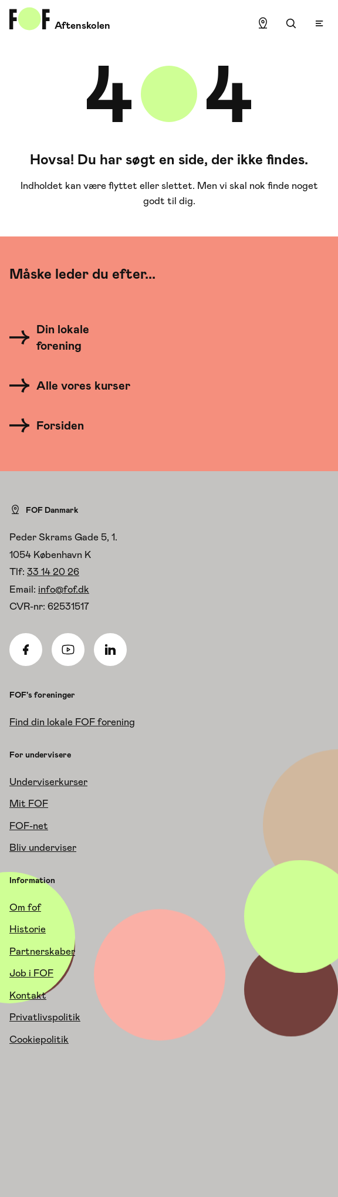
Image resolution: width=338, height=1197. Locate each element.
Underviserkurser (48, 781)
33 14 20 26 (53, 571)
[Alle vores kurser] (73, 385)
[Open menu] (319, 23)
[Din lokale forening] (73, 337)
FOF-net (28, 825)
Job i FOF (31, 972)
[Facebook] (25, 649)
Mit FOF (28, 803)
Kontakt (27, 995)
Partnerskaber (42, 951)
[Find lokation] (263, 23)
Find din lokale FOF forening (72, 721)
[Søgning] (291, 23)
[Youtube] (68, 649)
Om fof (25, 907)
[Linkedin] (110, 649)
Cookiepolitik (39, 1039)
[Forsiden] (53, 425)
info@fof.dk (63, 589)
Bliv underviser (42, 847)
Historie (27, 928)
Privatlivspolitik (44, 1016)
